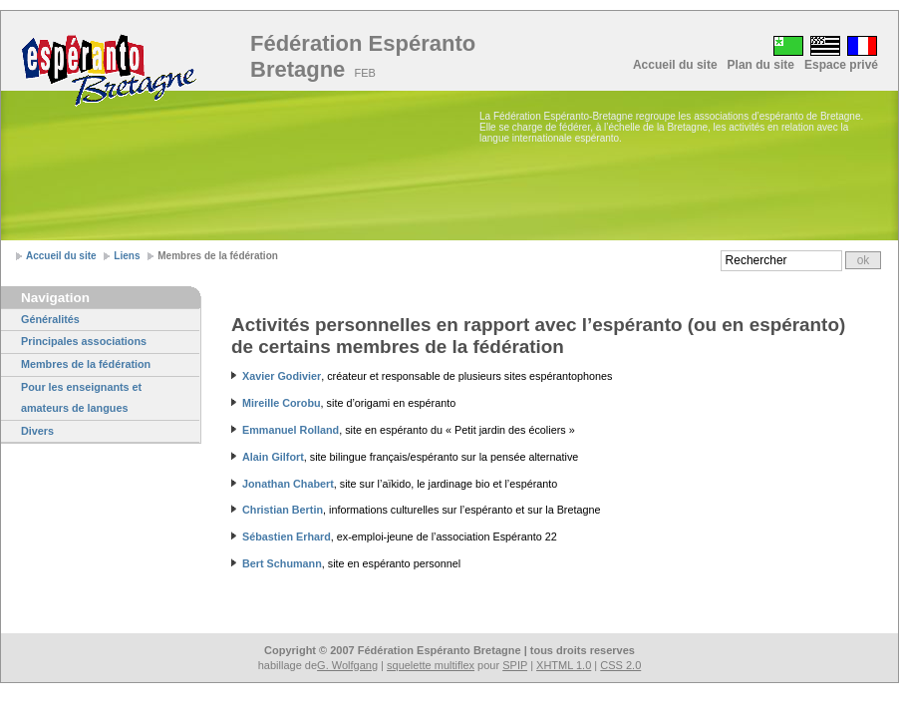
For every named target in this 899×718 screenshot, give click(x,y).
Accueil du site (675, 65)
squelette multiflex (430, 665)
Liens (127, 255)
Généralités (50, 319)
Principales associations (84, 341)
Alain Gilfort (273, 457)
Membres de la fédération (85, 364)
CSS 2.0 (620, 665)
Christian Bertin (282, 510)
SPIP (514, 665)
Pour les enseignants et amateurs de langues (81, 398)
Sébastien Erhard (286, 536)
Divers (37, 431)
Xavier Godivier (281, 376)
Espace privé (841, 65)
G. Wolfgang (347, 665)
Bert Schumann (282, 563)
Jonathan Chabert (288, 484)
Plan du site (761, 65)
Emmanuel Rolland (290, 430)
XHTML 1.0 (563, 665)
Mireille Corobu (281, 403)
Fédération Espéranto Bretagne (362, 56)
